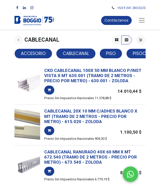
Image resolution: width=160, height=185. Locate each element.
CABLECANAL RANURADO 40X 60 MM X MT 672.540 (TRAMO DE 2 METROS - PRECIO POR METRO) (90, 157)
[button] (49, 90)
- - (108, 80)
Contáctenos (116, 20)
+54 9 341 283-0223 (131, 8)
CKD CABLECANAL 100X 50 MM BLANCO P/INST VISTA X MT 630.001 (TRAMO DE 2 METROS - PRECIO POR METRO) (92, 76)
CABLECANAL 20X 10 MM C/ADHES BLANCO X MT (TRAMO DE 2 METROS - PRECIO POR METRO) (90, 116)
